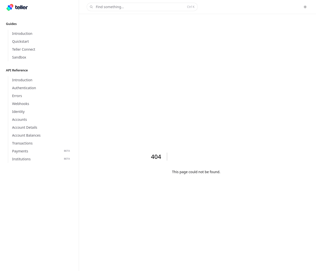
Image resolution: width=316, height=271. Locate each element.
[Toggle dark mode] (305, 7)
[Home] (17, 7)
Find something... (142, 7)
